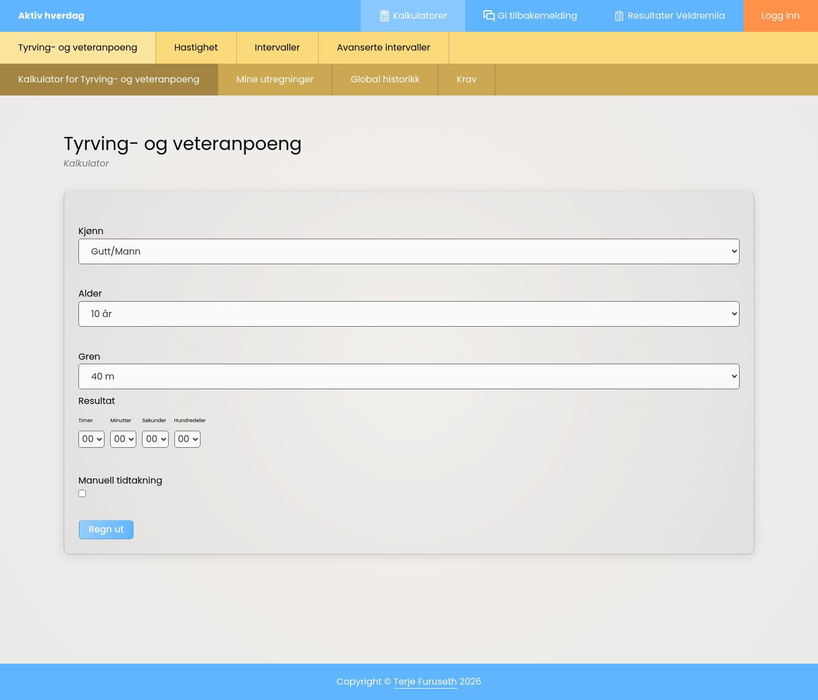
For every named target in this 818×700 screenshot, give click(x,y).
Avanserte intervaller (384, 47)
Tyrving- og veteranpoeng (77, 47)
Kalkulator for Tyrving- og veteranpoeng (108, 79)
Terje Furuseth (425, 681)
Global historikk (384, 79)
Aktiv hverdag (51, 15)
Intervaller (277, 47)
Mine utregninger (275, 79)
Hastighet (196, 47)
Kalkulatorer (413, 15)
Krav (467, 79)
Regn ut (106, 529)
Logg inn (781, 15)
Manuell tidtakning (120, 480)
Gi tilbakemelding (530, 15)
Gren (89, 356)
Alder (90, 293)
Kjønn (90, 231)
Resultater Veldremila (669, 15)
